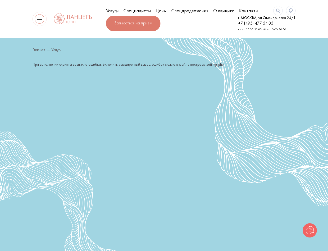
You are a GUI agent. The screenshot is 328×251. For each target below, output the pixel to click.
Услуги (112, 11)
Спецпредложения (190, 11)
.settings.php (215, 65)
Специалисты (137, 11)
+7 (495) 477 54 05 (255, 24)
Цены (161, 11)
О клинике (223, 11)
